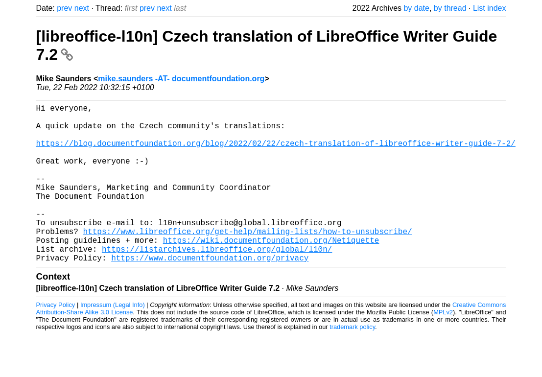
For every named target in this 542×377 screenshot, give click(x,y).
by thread (450, 8)
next (81, 8)
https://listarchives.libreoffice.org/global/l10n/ (217, 282)
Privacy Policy (55, 340)
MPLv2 (443, 347)
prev (64, 8)
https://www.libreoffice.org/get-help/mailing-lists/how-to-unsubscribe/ (247, 260)
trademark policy (352, 362)
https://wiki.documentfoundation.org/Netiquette (271, 271)
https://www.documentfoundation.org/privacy (209, 292)
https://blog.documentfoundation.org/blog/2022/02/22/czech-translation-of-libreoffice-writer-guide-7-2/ (276, 152)
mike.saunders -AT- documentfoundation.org (181, 78)
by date (416, 8)
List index (489, 8)
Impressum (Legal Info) (112, 340)
